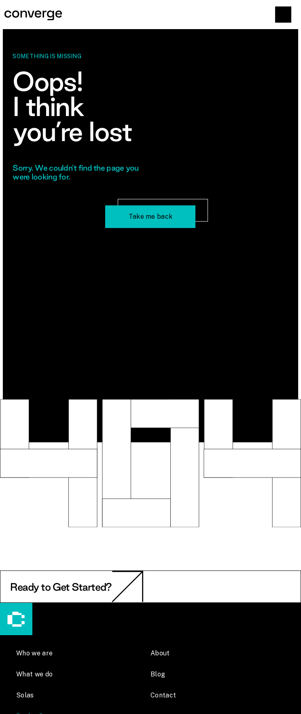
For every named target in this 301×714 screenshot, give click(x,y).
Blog (157, 674)
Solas (25, 695)
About (160, 653)
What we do (34, 674)
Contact (163, 695)
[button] (283, 14)
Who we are (34, 653)
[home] (150, 14)
